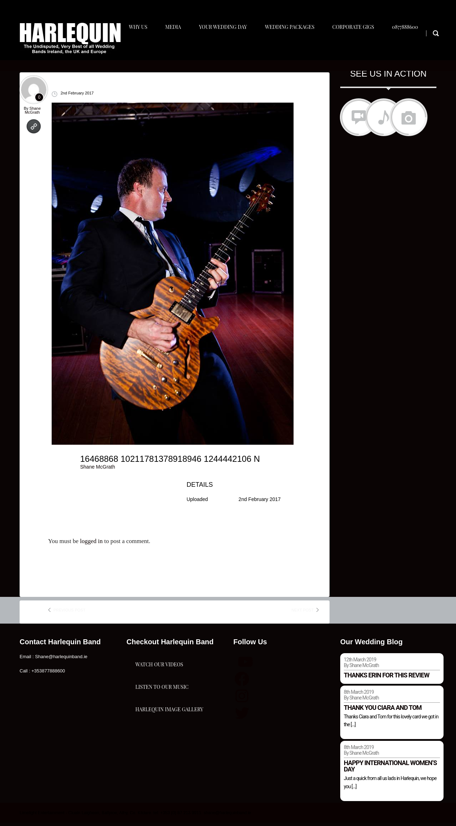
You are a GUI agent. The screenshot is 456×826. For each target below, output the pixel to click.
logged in (91, 544)
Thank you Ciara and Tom (382, 710)
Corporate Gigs (359, 45)
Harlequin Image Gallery (169, 745)
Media (176, 45)
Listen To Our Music (161, 709)
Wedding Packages (295, 45)
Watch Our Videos (159, 673)
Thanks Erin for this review (386, 678)
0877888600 (413, 45)
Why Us (140, 45)
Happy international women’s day (390, 769)
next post (302, 613)
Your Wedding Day (227, 45)
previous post (69, 613)
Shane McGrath (33, 113)
